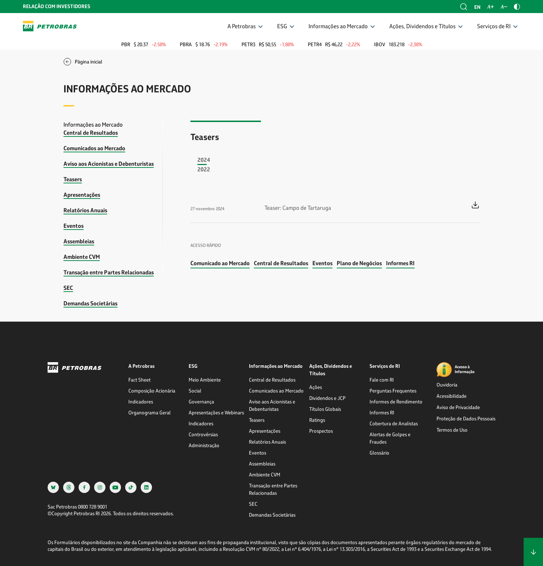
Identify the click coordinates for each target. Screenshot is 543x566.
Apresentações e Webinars (216, 412)
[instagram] (99, 487)
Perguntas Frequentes (393, 390)
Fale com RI (382, 379)
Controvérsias (203, 434)
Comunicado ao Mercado (220, 263)
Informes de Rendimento (396, 401)
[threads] (68, 487)
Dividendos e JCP (327, 398)
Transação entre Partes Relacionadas (108, 272)
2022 (203, 169)
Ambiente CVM (81, 256)
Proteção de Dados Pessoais (466, 418)
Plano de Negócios (359, 263)
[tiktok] (130, 487)
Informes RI (400, 263)
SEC (68, 287)
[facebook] (84, 487)
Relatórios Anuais (85, 210)
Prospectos (321, 430)
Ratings (317, 419)
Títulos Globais (325, 409)
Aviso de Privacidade (458, 407)
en (477, 7)
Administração (204, 445)
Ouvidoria (447, 384)
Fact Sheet (139, 379)
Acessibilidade (451, 395)
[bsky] (53, 487)
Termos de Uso (452, 429)
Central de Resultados (90, 132)
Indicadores (140, 401)
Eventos (73, 225)
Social (195, 390)
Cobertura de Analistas (394, 423)
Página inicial (88, 61)
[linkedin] (146, 487)
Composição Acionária (151, 390)
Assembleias (78, 241)
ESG (282, 26)
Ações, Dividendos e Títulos (422, 26)
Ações (315, 387)
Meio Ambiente (205, 379)
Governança (201, 401)
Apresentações (81, 194)
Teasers (72, 179)
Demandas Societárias (90, 303)
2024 (203, 159)
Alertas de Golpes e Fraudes (390, 438)
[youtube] (115, 487)
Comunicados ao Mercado (94, 148)
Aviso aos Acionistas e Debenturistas (108, 163)
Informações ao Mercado (338, 26)
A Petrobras (241, 26)
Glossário (379, 452)
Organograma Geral (149, 412)
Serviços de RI (494, 26)
